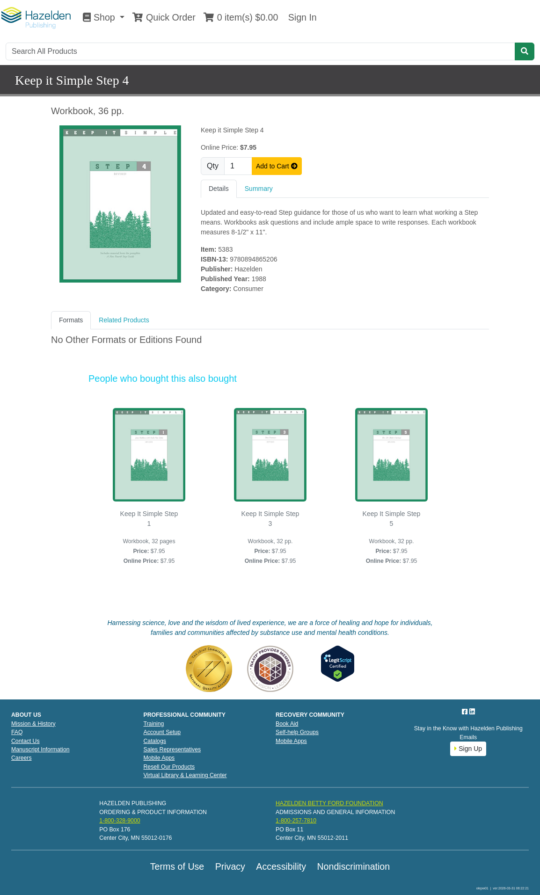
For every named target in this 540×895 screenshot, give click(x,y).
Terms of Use (177, 866)
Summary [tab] (259, 188)
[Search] (260, 51)
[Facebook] (465, 711)
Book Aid (287, 723)
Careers (21, 758)
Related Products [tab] (124, 320)
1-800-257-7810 (296, 820)
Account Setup (162, 732)
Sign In (300, 17)
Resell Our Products (169, 767)
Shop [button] (100, 17)
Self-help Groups (297, 732)
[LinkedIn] (472, 711)
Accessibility (281, 866)
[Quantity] (238, 166)
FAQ (17, 732)
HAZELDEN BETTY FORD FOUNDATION (329, 803)
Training (154, 723)
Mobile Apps (159, 758)
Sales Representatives (172, 749)
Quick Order (164, 17)
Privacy (230, 866)
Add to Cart (277, 166)
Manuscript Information (40, 749)
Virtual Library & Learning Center (185, 775)
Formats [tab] (71, 320)
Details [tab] (219, 188)
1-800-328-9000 (119, 820)
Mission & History (33, 723)
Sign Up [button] (468, 748)
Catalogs (155, 741)
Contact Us (25, 741)
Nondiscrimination (353, 866)
